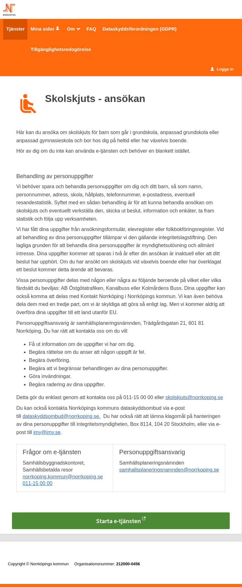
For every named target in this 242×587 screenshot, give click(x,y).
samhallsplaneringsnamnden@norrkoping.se (169, 469)
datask (29, 416)
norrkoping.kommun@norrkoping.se (63, 476)
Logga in (221, 69)
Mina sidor (45, 28)
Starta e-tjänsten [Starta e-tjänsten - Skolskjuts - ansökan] (118, 521)
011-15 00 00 (37, 483)
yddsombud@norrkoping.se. (69, 416)
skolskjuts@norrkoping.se (194, 397)
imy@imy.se (46, 432)
